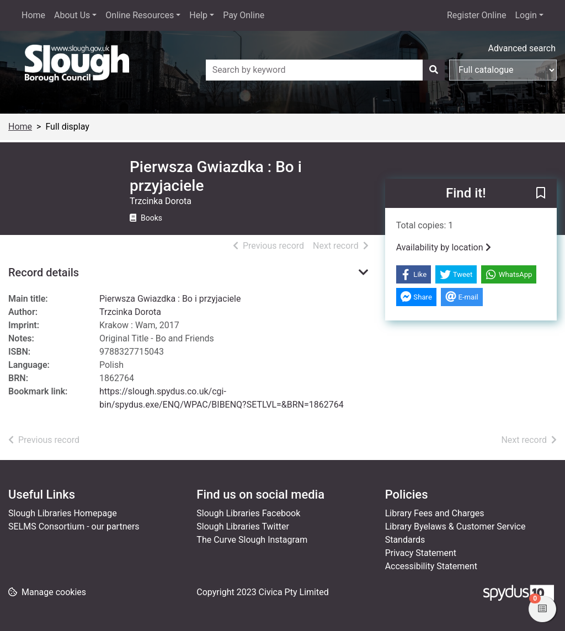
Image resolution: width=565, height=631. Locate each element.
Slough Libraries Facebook (248, 513)
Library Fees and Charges (434, 513)
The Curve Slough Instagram (251, 539)
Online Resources (139, 15)
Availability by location (443, 247)
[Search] (434, 70)
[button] (541, 194)
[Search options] (503, 70)
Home (33, 15)
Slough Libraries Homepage (62, 513)
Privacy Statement (420, 553)
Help (198, 15)
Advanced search (522, 48)
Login (525, 15)
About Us (72, 15)
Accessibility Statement (431, 566)
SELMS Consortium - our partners (74, 526)
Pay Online (243, 15)
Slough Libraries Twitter (242, 526)
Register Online (477, 15)
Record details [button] (43, 272)
